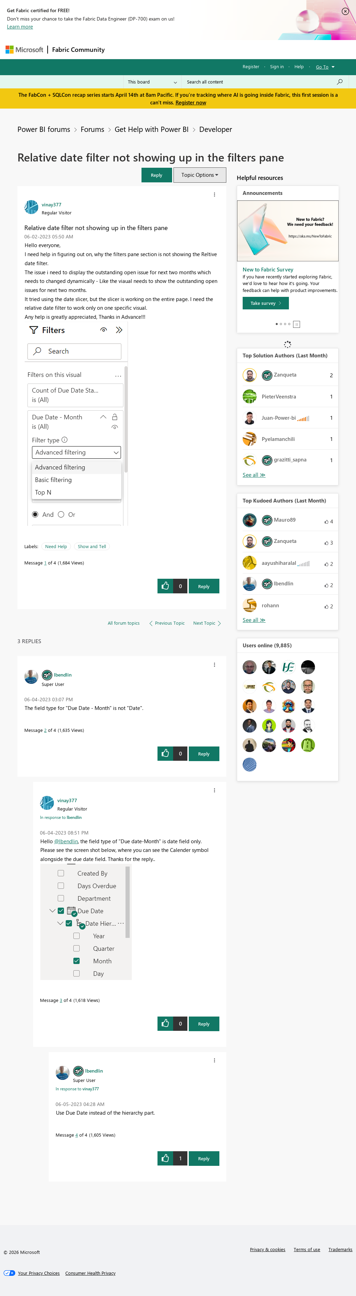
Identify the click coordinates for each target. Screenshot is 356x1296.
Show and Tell (92, 546)
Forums (120, 49)
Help (299, 66)
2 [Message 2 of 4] (45, 730)
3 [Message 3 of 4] (61, 1000)
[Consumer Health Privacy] (90, 1273)
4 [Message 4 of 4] (76, 1135)
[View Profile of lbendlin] (63, 674)
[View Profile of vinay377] (52, 204)
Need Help (56, 546)
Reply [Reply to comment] (204, 754)
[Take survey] (266, 303)
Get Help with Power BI (152, 129)
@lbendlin (66, 841)
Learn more (20, 26)
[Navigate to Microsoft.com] (24, 50)
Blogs (241, 49)
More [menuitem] (265, 49)
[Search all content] (265, 81)
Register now (191, 102)
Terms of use (307, 1249)
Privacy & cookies (267, 1249)
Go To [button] (322, 67)
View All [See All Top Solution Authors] (254, 475)
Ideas (179, 49)
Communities (210, 49)
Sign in (277, 66)
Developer (215, 129)
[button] (156, 175)
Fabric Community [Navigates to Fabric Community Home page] (78, 49)
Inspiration (151, 49)
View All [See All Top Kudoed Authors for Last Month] (254, 620)
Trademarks (341, 1249)
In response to (61, 817)
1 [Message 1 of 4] (45, 563)
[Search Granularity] (152, 81)
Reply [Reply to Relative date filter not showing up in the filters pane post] (204, 586)
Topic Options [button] (197, 174)
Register (251, 66)
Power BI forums (43, 129)
